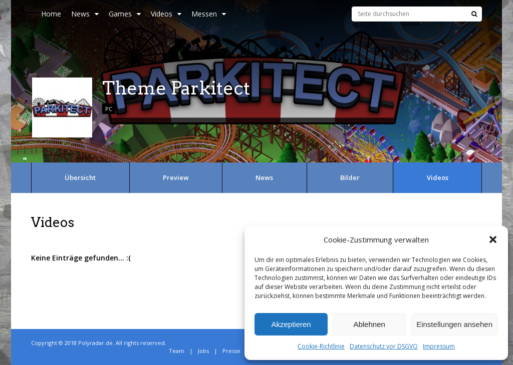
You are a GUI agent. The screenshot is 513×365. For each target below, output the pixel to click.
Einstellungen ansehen (454, 324)
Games (125, 13)
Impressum (439, 346)
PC (108, 108)
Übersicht (80, 177)
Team (176, 350)
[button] (493, 239)
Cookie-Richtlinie (321, 346)
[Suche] (474, 14)
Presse (231, 350)
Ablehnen (369, 324)
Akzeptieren (291, 324)
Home (51, 13)
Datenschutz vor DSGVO (384, 346)
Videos (166, 13)
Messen (208, 13)
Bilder (350, 177)
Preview (176, 177)
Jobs (203, 350)
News (85, 13)
